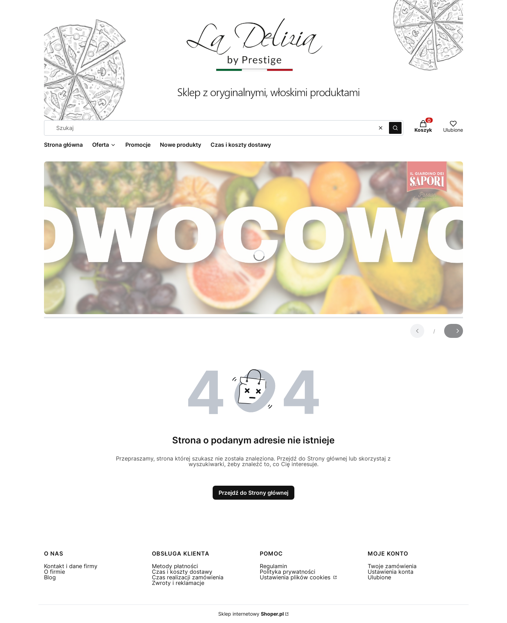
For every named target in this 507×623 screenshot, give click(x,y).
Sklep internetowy (251, 614)
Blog (50, 577)
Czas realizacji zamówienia (187, 577)
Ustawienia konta (390, 571)
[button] (395, 128)
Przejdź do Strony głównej (253, 492)
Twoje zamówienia (392, 566)
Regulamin (273, 566)
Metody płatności (175, 566)
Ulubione (379, 577)
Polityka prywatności (287, 571)
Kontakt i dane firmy (70, 566)
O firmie (54, 571)
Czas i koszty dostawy (182, 571)
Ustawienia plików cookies (296, 577)
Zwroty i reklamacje (178, 582)
